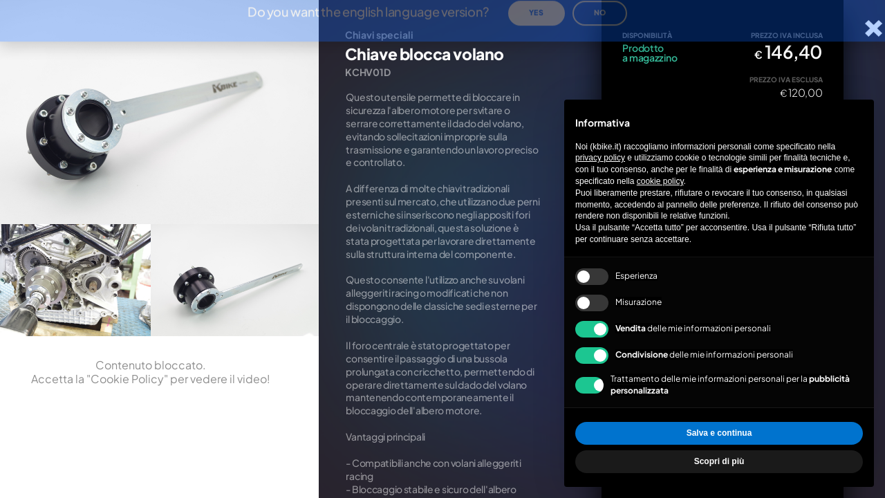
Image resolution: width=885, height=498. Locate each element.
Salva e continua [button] (719, 433)
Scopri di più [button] (719, 461)
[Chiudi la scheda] (873, 28)
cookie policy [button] (660, 181)
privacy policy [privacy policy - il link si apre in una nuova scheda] (600, 158)
